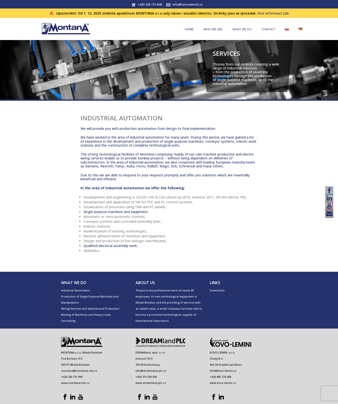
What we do (242, 29)
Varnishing (68, 320)
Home (189, 29)
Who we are (213, 29)
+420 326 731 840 (150, 4)
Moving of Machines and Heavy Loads (86, 314)
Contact (268, 29)
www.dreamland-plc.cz (151, 383)
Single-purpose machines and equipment (115, 211)
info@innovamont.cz (187, 4)
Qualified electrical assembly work (110, 245)
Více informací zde (273, 13)
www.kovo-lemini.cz (223, 383)
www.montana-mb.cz (75, 383)
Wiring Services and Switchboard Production (90, 308)
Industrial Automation (75, 290)
